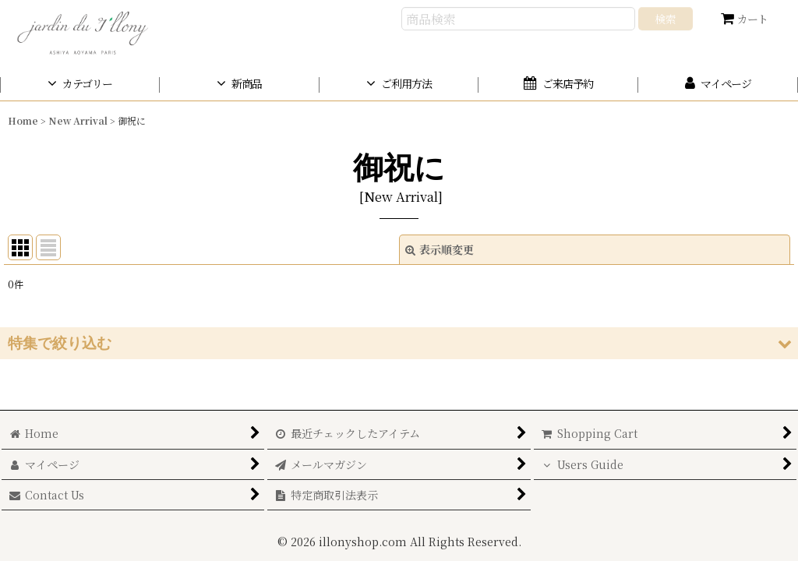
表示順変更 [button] (439, 249)
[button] (399, 343)
